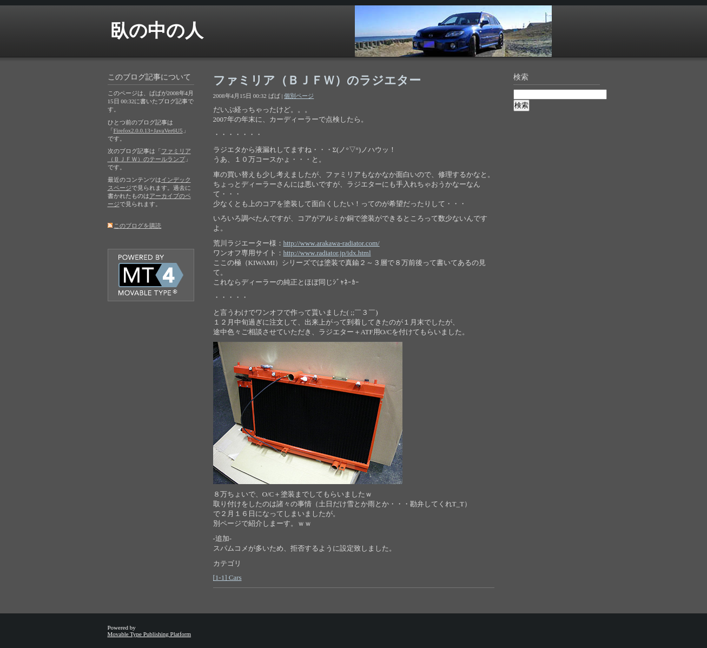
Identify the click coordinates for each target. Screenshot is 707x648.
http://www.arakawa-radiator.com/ (331, 243)
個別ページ (299, 95)
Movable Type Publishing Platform (149, 634)
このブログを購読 (137, 225)
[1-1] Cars (227, 577)
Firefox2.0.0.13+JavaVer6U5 (148, 130)
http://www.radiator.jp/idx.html (327, 253)
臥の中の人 (156, 31)
